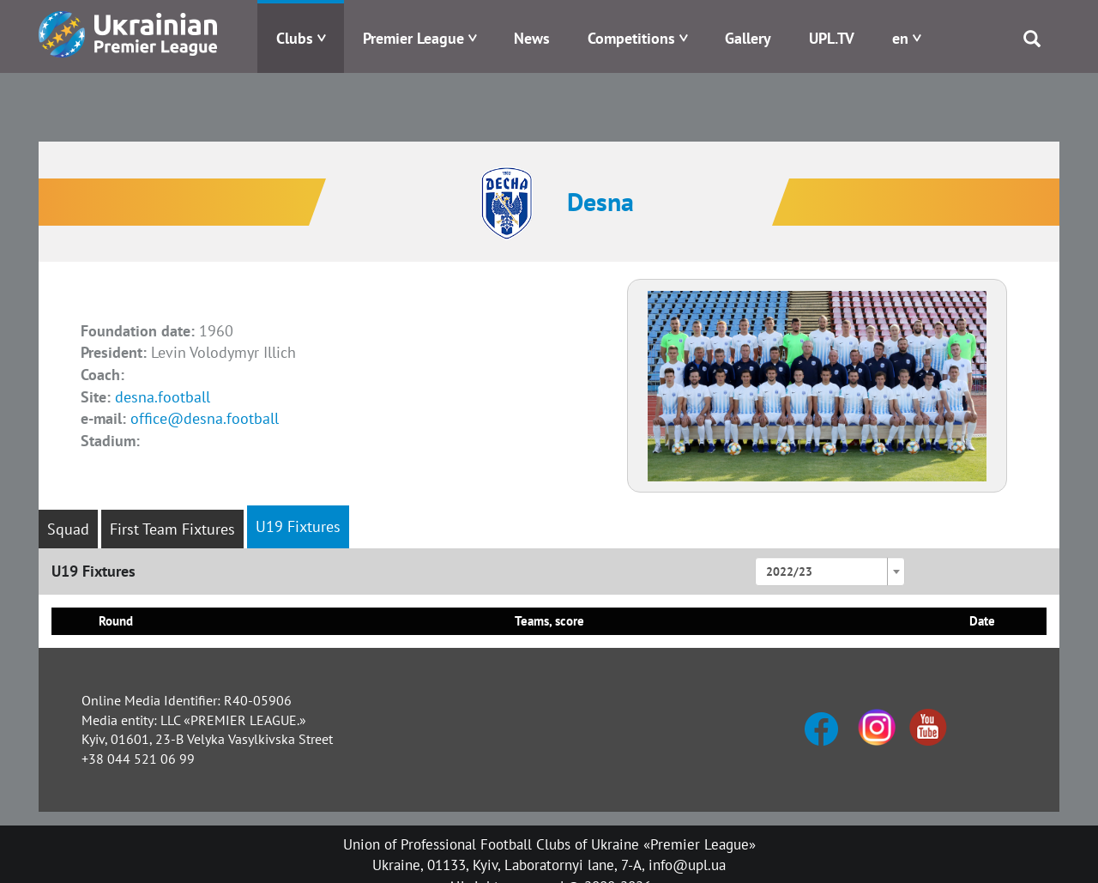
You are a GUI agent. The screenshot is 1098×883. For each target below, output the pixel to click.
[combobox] (830, 571)
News (532, 38)
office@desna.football (204, 418)
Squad (68, 529)
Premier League (413, 38)
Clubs (294, 38)
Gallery (748, 38)
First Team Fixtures (172, 529)
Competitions (631, 38)
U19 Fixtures (298, 526)
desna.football (162, 397)
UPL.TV (831, 38)
